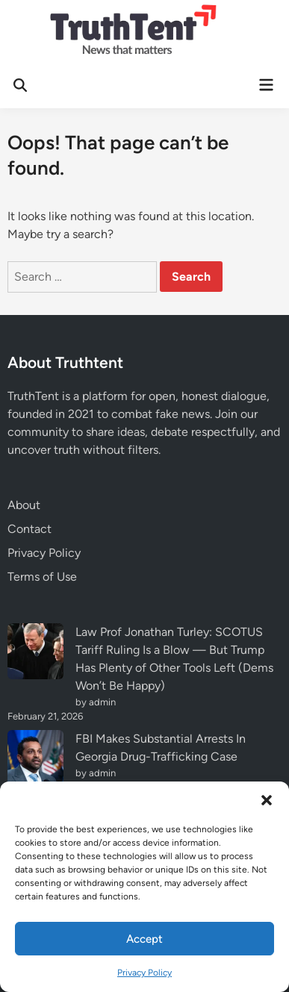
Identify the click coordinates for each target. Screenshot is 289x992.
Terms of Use (42, 577)
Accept (144, 939)
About (23, 505)
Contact (29, 529)
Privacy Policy (144, 972)
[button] (266, 800)
